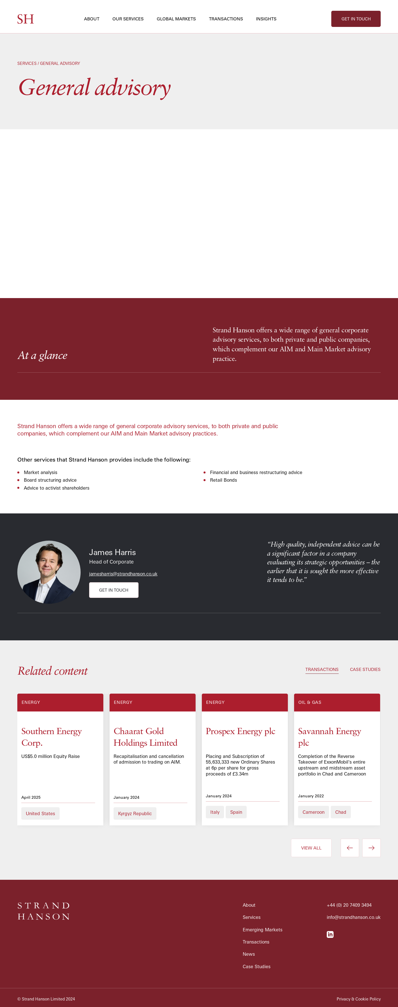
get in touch (356, 19)
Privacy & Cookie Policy (359, 999)
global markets (176, 19)
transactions (226, 19)
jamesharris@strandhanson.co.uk (123, 574)
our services (128, 19)
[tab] (322, 670)
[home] (25, 19)
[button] (94, 19)
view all (311, 848)
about (91, 19)
